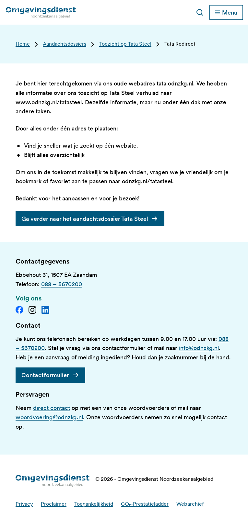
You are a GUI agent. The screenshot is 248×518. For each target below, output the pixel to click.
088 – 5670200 (61, 284)
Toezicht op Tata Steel (125, 44)
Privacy (24, 504)
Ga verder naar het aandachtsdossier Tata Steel (84, 218)
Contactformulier (45, 375)
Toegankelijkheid (93, 504)
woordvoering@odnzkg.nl (49, 417)
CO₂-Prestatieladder (145, 504)
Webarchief (190, 504)
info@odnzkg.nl (199, 347)
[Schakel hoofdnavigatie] (226, 12)
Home (23, 44)
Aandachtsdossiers (64, 44)
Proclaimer (53, 504)
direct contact (51, 407)
